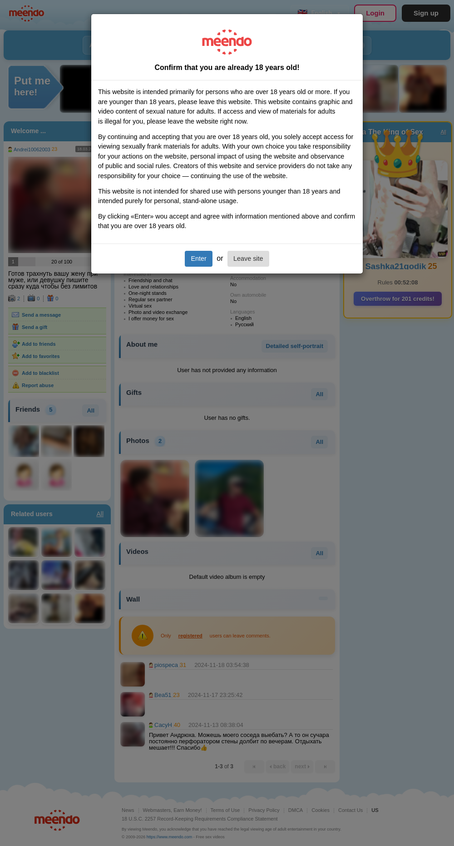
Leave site (248, 258)
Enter (198, 258)
